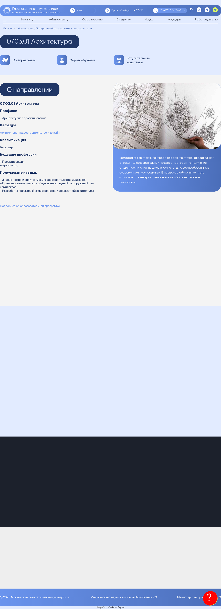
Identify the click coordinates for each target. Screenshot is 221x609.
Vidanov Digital (116, 607)
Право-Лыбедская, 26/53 (127, 10)
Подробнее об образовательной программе (30, 206)
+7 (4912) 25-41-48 (170, 10)
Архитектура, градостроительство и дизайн (30, 132)
